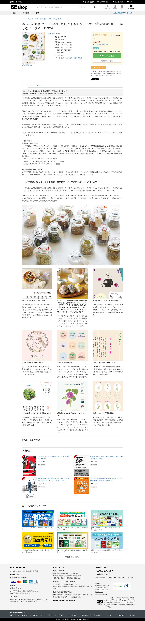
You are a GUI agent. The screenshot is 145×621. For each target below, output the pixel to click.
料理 (66, 58)
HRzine (109, 615)
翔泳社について (99, 592)
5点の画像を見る (27, 65)
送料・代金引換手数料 (17, 567)
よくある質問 (88, 2)
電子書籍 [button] (26, 13)
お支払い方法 (15, 575)
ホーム (24, 19)
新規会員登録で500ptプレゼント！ (124, 13)
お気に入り (107, 7)
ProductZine (120, 615)
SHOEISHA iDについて (101, 594)
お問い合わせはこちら (103, 574)
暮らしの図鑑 (77, 58)
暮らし (70, 58)
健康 (62, 58)
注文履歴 (115, 7)
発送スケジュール (59, 567)
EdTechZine (72, 615)
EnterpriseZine (38, 615)
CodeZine (13, 615)
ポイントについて (102, 567)
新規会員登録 (118, 2)
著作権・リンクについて (101, 589)
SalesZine (85, 615)
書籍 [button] (14, 13)
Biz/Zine (60, 615)
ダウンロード (122, 7)
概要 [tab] (25, 85)
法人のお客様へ (103, 2)
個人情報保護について (101, 587)
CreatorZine (97, 615)
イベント (132, 615)
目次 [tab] (31, 85)
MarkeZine (24, 615)
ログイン (131, 2)
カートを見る (131, 7)
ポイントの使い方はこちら (101, 44)
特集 (37, 13)
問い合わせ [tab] (39, 85)
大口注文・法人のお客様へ (104, 571)
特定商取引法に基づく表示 (102, 585)
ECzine (50, 615)
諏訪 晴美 (51, 33)
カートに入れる (107, 56)
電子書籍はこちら (107, 61)
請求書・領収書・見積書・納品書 (64, 600)
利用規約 (97, 583)
